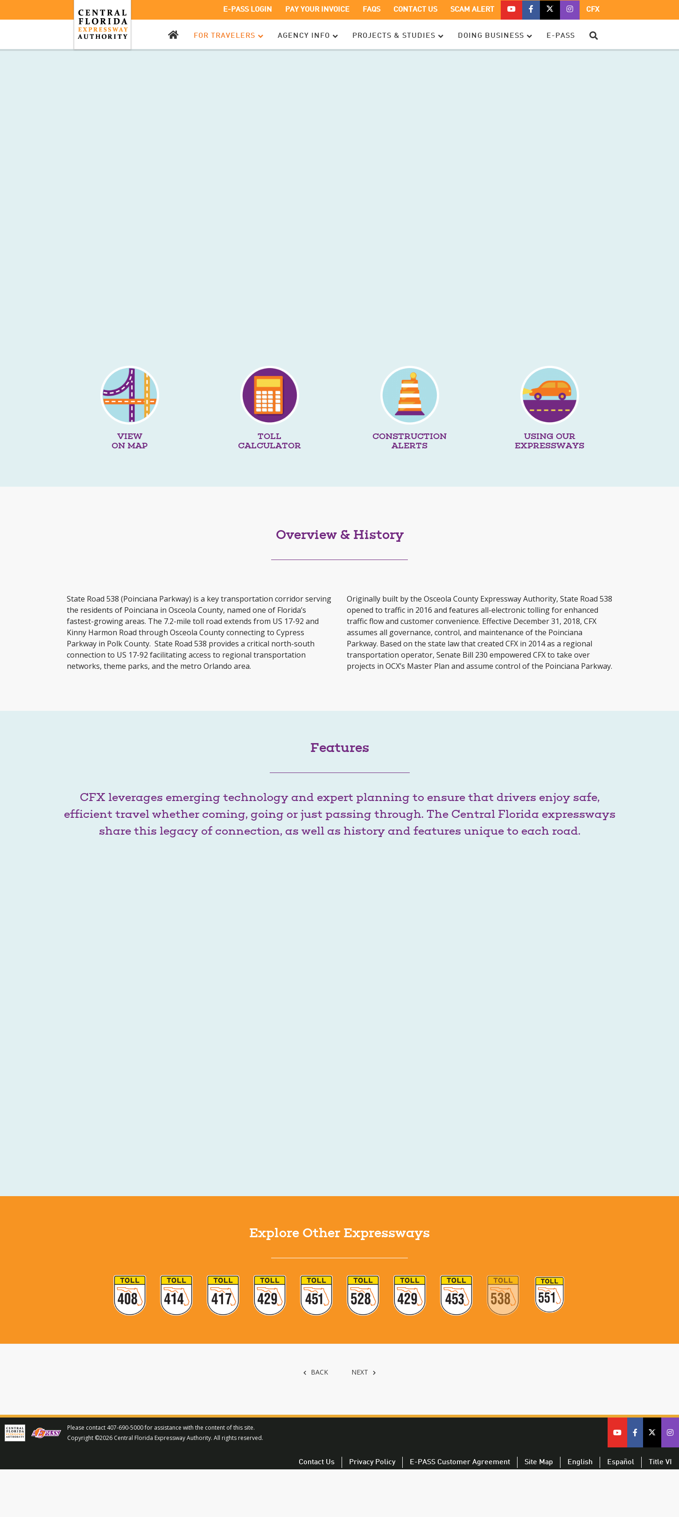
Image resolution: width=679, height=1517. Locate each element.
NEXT (363, 1372)
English (580, 1462)
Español (620, 1462)
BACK (314, 1372)
